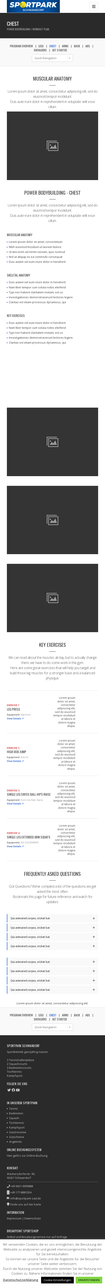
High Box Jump (16, 751)
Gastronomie (17, 1132)
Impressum (14, 1218)
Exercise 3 (13, 790)
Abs (87, 46)
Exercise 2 (13, 747)
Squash (14, 1118)
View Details (14, 718)
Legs (41, 46)
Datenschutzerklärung (20, 1280)
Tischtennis (16, 1123)
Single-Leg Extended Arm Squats (28, 837)
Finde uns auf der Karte (25, 1204)
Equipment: (13, 714)
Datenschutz (32, 1218)
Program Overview (21, 46)
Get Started (59, 50)
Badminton (16, 1113)
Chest (52, 46)
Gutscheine (16, 1137)
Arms (65, 46)
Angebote (15, 1142)
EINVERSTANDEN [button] (89, 1280)
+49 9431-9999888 (21, 1186)
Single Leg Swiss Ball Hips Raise (29, 794)
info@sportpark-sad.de (25, 1198)
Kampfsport (17, 1127)
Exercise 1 (13, 705)
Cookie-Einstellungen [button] (57, 1280)
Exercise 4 (13, 833)
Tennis (13, 1108)
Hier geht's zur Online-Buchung (27, 1156)
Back (77, 46)
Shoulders (40, 50)
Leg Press (13, 709)
